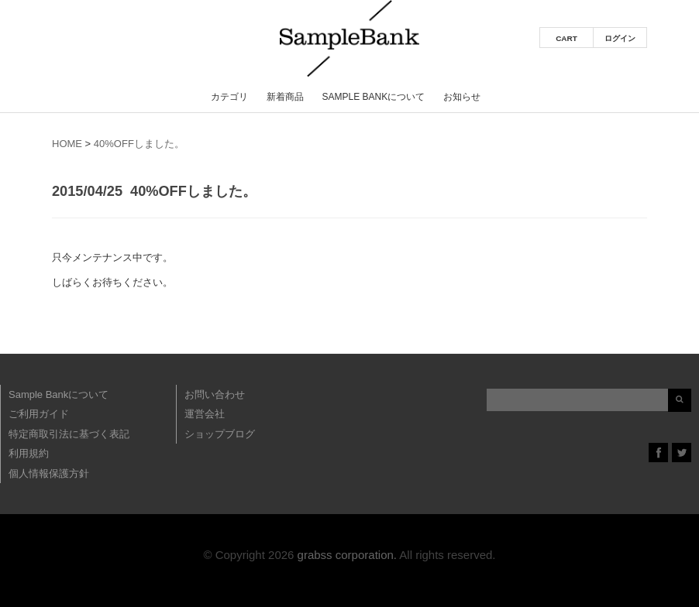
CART (566, 38)
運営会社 (204, 414)
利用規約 (29, 453)
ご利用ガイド (39, 414)
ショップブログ (219, 434)
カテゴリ (229, 96)
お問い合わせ (214, 394)
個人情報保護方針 (49, 473)
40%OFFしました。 (139, 143)
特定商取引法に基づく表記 (69, 434)
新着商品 (285, 96)
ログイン (619, 38)
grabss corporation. (347, 554)
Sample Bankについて (373, 96)
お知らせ (461, 96)
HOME (67, 143)
